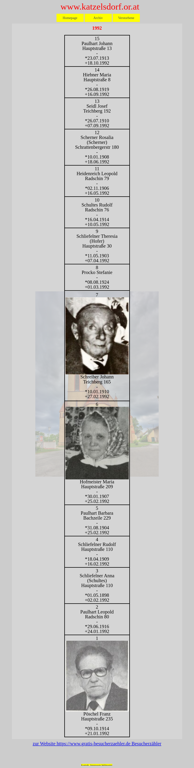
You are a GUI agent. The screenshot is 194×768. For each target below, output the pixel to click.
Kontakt (85, 765)
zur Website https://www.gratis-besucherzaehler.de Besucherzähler (97, 743)
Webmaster (106, 765)
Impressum (95, 765)
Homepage (70, 18)
